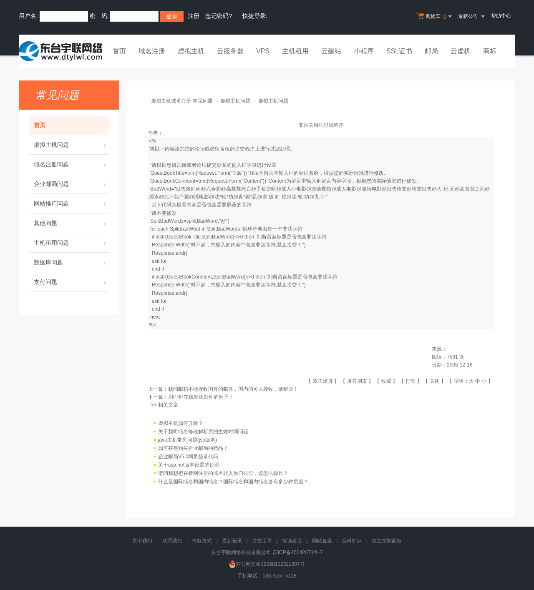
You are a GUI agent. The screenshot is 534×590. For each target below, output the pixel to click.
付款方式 (202, 541)
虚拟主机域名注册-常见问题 (182, 101)
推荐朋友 (357, 381)
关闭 (435, 381)
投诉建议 (292, 541)
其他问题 (71, 223)
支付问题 (71, 282)
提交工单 (262, 541)
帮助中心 (501, 16)
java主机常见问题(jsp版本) (187, 440)
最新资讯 (232, 541)
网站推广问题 (71, 203)
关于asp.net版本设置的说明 (188, 465)
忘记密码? (218, 16)
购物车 (435, 17)
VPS (263, 51)
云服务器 (230, 51)
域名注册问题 (71, 164)
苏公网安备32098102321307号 (267, 564)
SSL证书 (399, 51)
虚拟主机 (191, 51)
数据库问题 (71, 262)
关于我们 (142, 541)
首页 (119, 51)
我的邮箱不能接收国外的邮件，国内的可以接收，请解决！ (233, 389)
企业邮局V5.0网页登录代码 (188, 456)
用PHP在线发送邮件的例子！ (201, 397)
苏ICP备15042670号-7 (298, 552)
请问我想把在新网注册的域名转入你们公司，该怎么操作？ (223, 473)
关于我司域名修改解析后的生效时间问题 (203, 431)
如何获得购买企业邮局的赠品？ (193, 448)
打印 (411, 381)
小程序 (364, 51)
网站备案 (322, 541)
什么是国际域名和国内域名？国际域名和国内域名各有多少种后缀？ (233, 482)
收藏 (386, 381)
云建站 (331, 51)
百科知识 (352, 541)
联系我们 (172, 541)
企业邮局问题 (71, 184)
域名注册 (152, 51)
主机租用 (295, 51)
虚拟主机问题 (71, 144)
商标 (489, 51)
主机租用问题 (71, 242)
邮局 (431, 51)
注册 (193, 16)
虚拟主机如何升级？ (180, 423)
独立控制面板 (387, 541)
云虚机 (461, 51)
